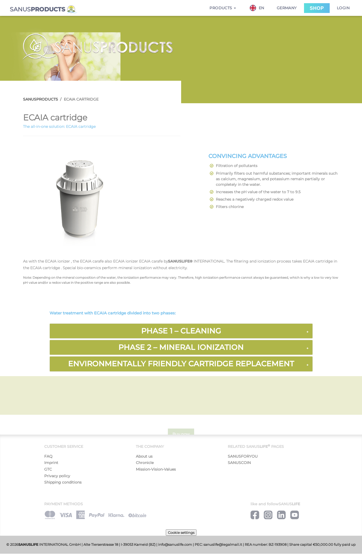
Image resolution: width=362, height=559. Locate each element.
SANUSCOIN (239, 462)
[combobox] (259, 8)
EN (257, 8)
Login (343, 8)
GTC (48, 469)
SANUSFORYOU (243, 456)
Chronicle (145, 462)
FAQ (48, 456)
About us (144, 456)
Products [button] (222, 8)
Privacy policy (57, 476)
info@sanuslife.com (175, 545)
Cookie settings (181, 532)
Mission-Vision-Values (156, 469)
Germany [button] (287, 8)
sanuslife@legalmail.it (222, 545)
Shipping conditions (63, 482)
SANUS (43, 9)
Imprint (51, 462)
